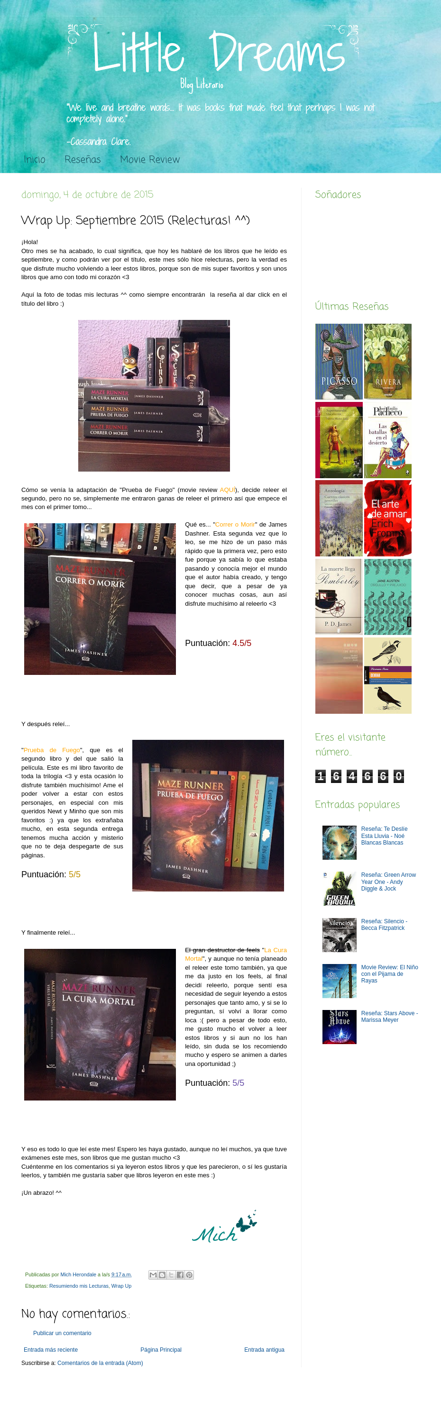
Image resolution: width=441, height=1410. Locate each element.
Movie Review (150, 160)
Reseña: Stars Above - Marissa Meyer (389, 1016)
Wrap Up (121, 1286)
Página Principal (161, 1349)
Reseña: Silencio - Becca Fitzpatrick (384, 924)
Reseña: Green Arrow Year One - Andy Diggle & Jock (388, 882)
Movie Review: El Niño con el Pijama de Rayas (389, 974)
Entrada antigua (264, 1349)
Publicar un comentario (62, 1333)
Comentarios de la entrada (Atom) (100, 1363)
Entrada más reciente (51, 1349)
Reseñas (82, 160)
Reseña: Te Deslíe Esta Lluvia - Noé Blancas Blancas (384, 836)
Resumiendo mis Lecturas (79, 1286)
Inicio (35, 160)
